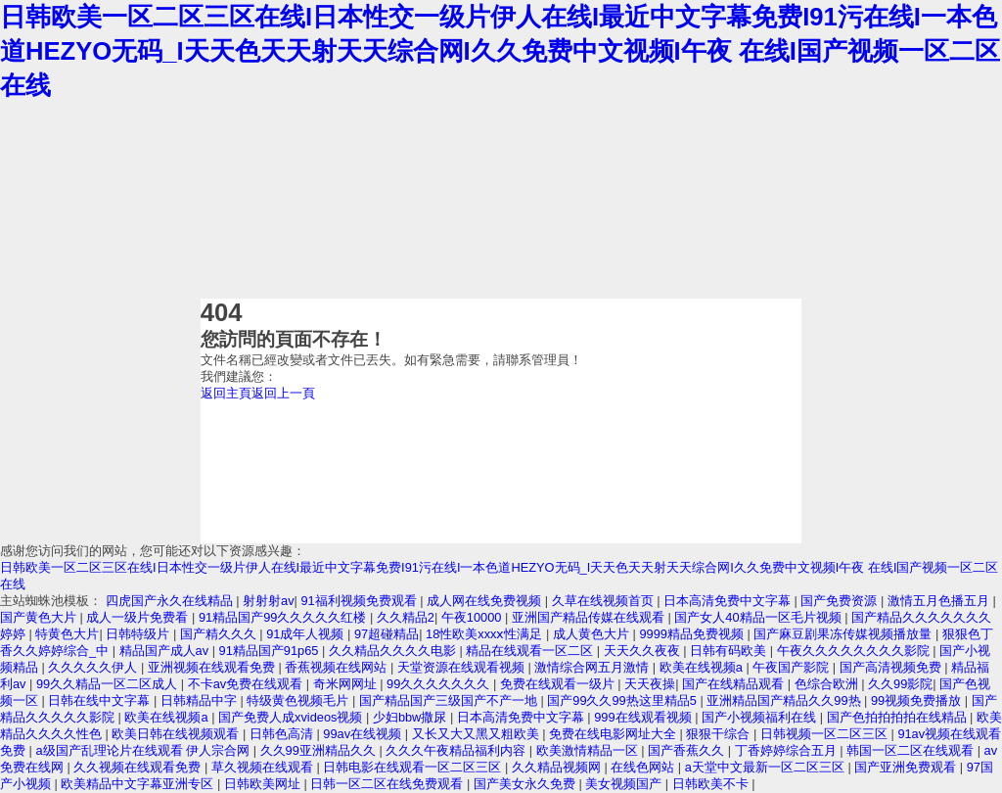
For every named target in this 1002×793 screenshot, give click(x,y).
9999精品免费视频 (693, 634)
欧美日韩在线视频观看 (177, 733)
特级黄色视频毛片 (299, 700)
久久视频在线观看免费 (139, 767)
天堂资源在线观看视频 (462, 667)
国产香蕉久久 (688, 750)
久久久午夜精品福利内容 (457, 750)
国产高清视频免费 (892, 667)
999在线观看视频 (644, 717)
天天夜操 (649, 683)
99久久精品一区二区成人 (108, 683)
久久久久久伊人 (94, 667)
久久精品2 (405, 617)
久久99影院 (900, 683)
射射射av (269, 600)
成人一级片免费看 (139, 617)
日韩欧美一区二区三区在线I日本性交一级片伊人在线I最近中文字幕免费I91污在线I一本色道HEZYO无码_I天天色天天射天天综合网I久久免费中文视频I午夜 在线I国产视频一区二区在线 (500, 51)
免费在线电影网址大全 (614, 733)
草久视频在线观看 (264, 767)
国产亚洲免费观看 (907, 767)
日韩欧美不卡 (712, 783)
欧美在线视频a (703, 667)
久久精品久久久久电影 (394, 650)
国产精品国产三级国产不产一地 (450, 700)
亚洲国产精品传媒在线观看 (590, 617)
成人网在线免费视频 (486, 600)
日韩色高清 (283, 733)
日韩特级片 (139, 634)
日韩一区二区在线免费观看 (388, 783)
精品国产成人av (165, 650)
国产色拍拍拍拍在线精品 (899, 717)
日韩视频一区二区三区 (825, 733)
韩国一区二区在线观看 (912, 750)
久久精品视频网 (558, 767)
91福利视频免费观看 (360, 600)
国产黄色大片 (40, 617)
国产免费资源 (840, 600)
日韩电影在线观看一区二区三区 (414, 767)
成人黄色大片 (593, 634)
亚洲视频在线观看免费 (213, 667)
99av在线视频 (363, 733)
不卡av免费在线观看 (247, 683)
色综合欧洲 (828, 683)
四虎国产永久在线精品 (171, 600)
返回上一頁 (283, 393)
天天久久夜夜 (644, 650)
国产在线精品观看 (735, 683)
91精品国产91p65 (270, 650)
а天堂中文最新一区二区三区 (766, 767)
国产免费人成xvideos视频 (292, 717)
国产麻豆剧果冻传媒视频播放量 (844, 634)
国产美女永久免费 (526, 783)
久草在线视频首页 (605, 600)
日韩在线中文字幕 (101, 700)
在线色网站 (644, 767)
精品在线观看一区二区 (531, 650)
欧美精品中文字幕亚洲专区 (139, 783)
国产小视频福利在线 (761, 717)
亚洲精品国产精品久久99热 (785, 700)
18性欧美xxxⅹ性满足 (486, 634)
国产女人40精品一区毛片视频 (759, 617)
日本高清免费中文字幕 (729, 600)
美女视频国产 (625, 783)
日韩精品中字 (200, 700)
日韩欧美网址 (264, 783)
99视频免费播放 (918, 700)
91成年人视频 (306, 634)
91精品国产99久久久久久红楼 (284, 617)
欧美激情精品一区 (589, 750)
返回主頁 (226, 393)
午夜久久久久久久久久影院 (855, 650)
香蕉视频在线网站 (337, 667)
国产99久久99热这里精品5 (623, 700)
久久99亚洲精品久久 (320, 750)
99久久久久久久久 (440, 683)
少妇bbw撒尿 (411, 717)
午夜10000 (473, 617)
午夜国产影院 (792, 667)
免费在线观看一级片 (559, 683)
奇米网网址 (347, 683)
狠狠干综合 (719, 733)
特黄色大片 (67, 634)
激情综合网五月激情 (593, 667)
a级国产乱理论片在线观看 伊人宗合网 (143, 750)
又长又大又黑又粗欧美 (477, 733)
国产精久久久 (220, 634)
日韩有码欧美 (730, 650)
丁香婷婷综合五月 (788, 750)
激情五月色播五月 (940, 600)
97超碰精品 (386, 634)
